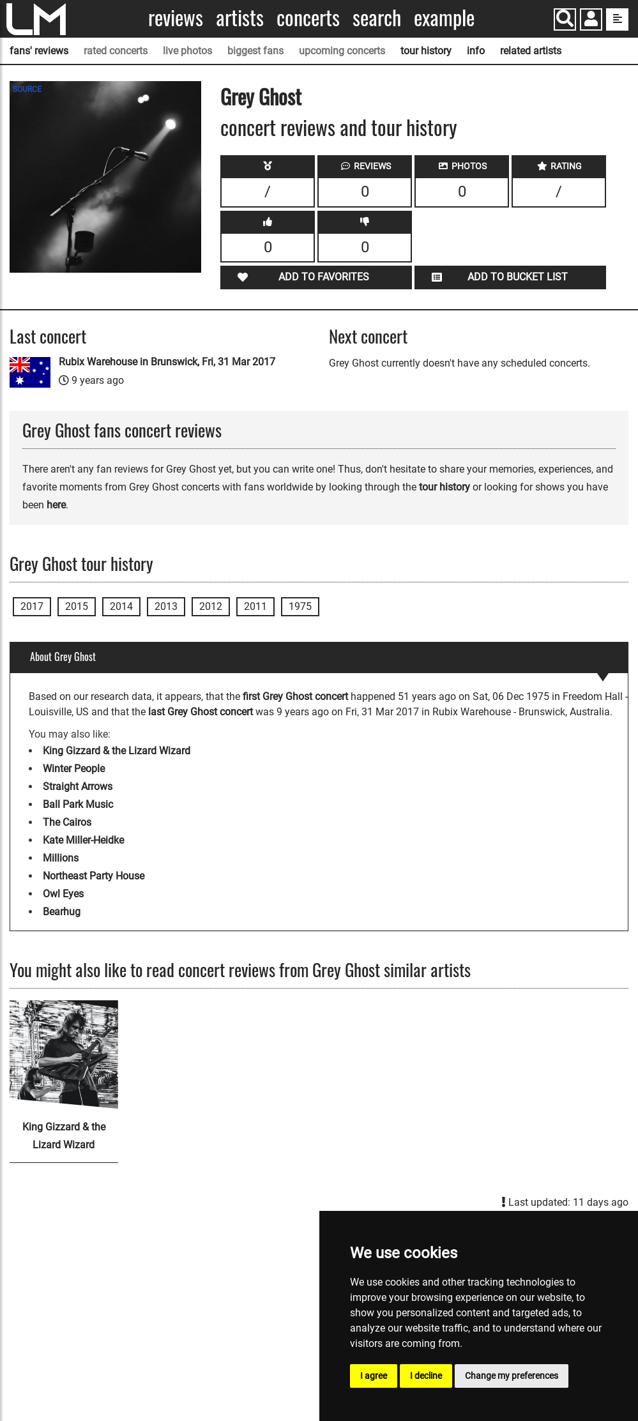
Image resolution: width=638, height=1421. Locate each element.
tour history (426, 51)
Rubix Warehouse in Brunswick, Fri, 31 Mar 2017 (167, 362)
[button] (591, 21)
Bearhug (61, 912)
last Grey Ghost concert (200, 712)
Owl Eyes (63, 894)
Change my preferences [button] (511, 1376)
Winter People (74, 769)
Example (444, 17)
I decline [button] (426, 1376)
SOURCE (27, 89)
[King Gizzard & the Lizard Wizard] (64, 1054)
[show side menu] (617, 19)
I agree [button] (373, 1376)
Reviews (175, 17)
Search (377, 17)
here (56, 505)
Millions (61, 858)
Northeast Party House (93, 876)
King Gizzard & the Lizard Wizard (116, 751)
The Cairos (67, 822)
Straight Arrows (77, 786)
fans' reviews (39, 51)
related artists (530, 51)
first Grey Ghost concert (295, 696)
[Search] (565, 19)
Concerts (308, 17)
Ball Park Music (78, 804)
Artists (240, 17)
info (476, 51)
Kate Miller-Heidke (83, 840)
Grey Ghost (260, 96)
